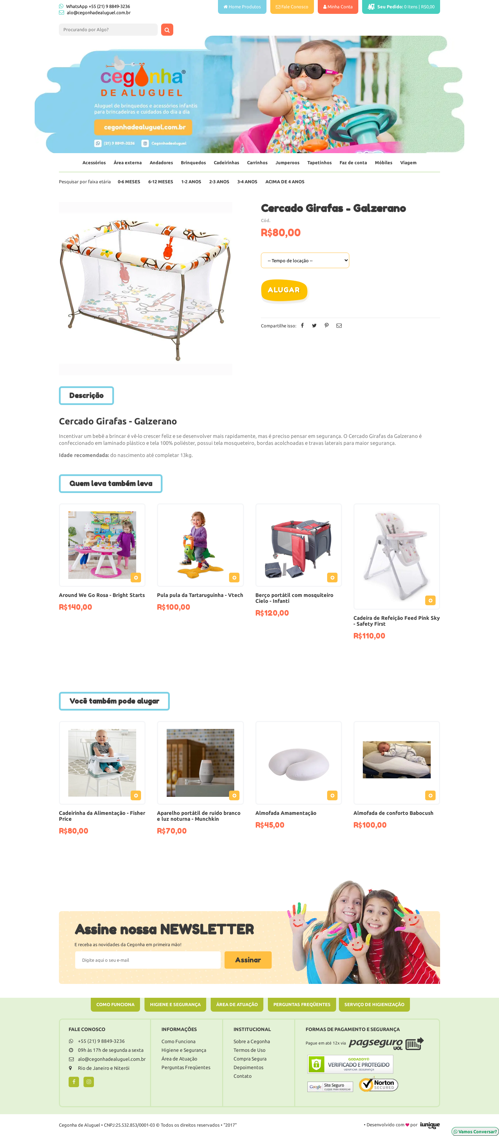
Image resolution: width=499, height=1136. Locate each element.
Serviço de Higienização (374, 1004)
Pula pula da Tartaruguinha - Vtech (200, 595)
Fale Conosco (292, 6)
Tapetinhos (319, 162)
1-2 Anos (191, 181)
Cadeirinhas (226, 162)
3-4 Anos (247, 181)
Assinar (248, 960)
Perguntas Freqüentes (302, 1004)
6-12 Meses (160, 181)
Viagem (408, 162)
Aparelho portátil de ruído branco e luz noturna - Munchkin (198, 816)
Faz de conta (353, 162)
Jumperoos (287, 162)
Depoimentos (248, 1067)
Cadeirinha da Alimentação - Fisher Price (102, 816)
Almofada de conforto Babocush (393, 813)
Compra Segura (250, 1059)
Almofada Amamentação (285, 813)
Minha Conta (338, 6)
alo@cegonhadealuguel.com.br (99, 12)
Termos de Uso (249, 1050)
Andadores (161, 162)
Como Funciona (115, 1004)
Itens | (401, 7)
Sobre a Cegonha (252, 1041)
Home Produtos (242, 6)
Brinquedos (193, 162)
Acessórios (94, 162)
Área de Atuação (237, 1004)
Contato (243, 1076)
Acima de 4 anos (285, 181)
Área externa (128, 162)
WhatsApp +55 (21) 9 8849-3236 (94, 6)
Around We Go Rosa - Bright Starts (102, 595)
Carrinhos (257, 162)
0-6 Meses (129, 181)
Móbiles (383, 162)
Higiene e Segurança (175, 1004)
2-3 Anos (219, 181)
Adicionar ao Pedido (137, 578)
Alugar (283, 290)
